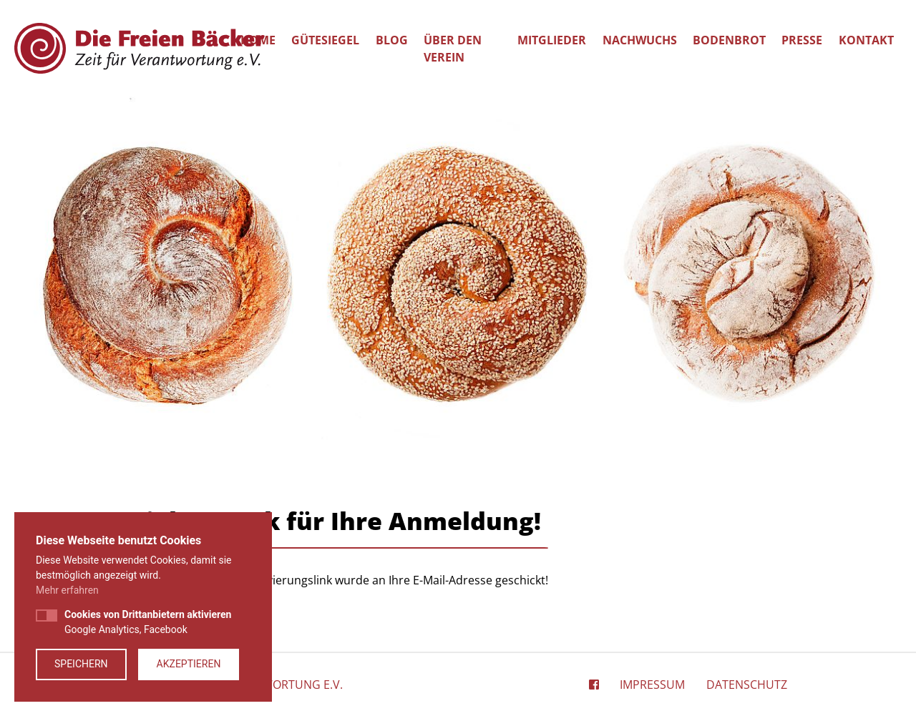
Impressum (652, 684)
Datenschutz (746, 684)
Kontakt (866, 40)
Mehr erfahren (67, 590)
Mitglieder (551, 40)
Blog (392, 40)
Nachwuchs (640, 40)
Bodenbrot (729, 40)
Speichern (81, 664)
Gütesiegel (325, 40)
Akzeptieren (189, 664)
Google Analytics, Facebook (147, 622)
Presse (801, 40)
